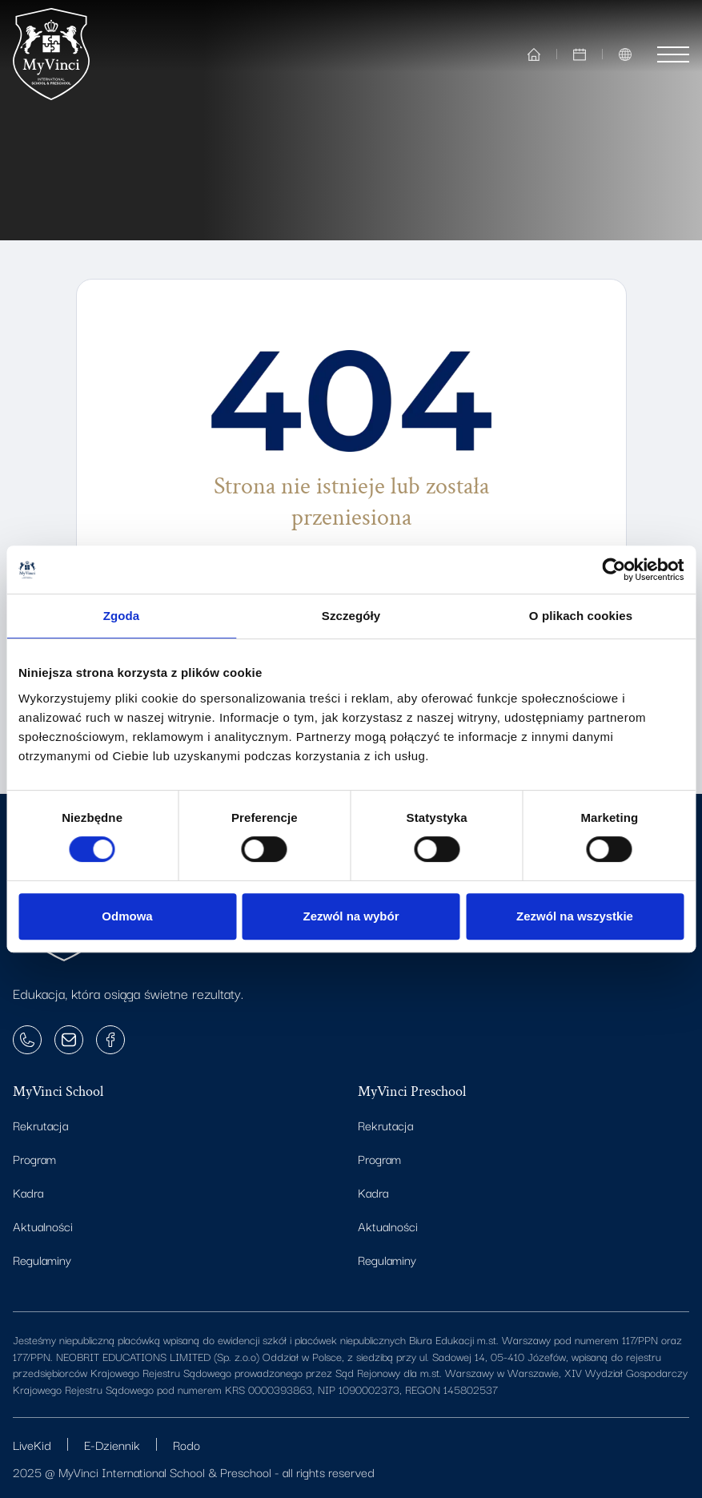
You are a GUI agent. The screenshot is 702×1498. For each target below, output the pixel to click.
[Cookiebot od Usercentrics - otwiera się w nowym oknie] (614, 570)
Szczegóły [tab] (351, 615)
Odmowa (127, 916)
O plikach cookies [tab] (580, 615)
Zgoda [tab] (121, 615)
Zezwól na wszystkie (574, 916)
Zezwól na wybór (351, 916)
